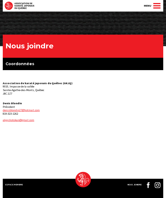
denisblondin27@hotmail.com (21, 110)
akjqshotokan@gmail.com (18, 120)
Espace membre (14, 185)
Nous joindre (135, 185)
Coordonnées (20, 63)
